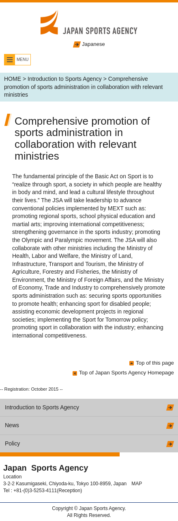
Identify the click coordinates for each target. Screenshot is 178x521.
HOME (12, 79)
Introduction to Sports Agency (65, 79)
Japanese (93, 44)
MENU (22, 59)
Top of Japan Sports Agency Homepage (126, 373)
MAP (136, 483)
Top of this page (155, 363)
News (12, 425)
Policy (12, 443)
